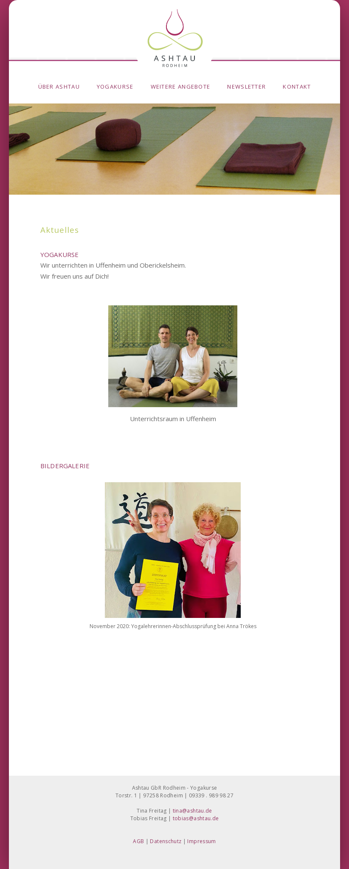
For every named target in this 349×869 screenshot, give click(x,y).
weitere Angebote (181, 86)
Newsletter (246, 86)
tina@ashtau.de (192, 810)
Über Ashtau (59, 86)
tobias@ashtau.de (196, 818)
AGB (138, 841)
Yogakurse (115, 86)
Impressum (201, 841)
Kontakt (297, 86)
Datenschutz (165, 841)
